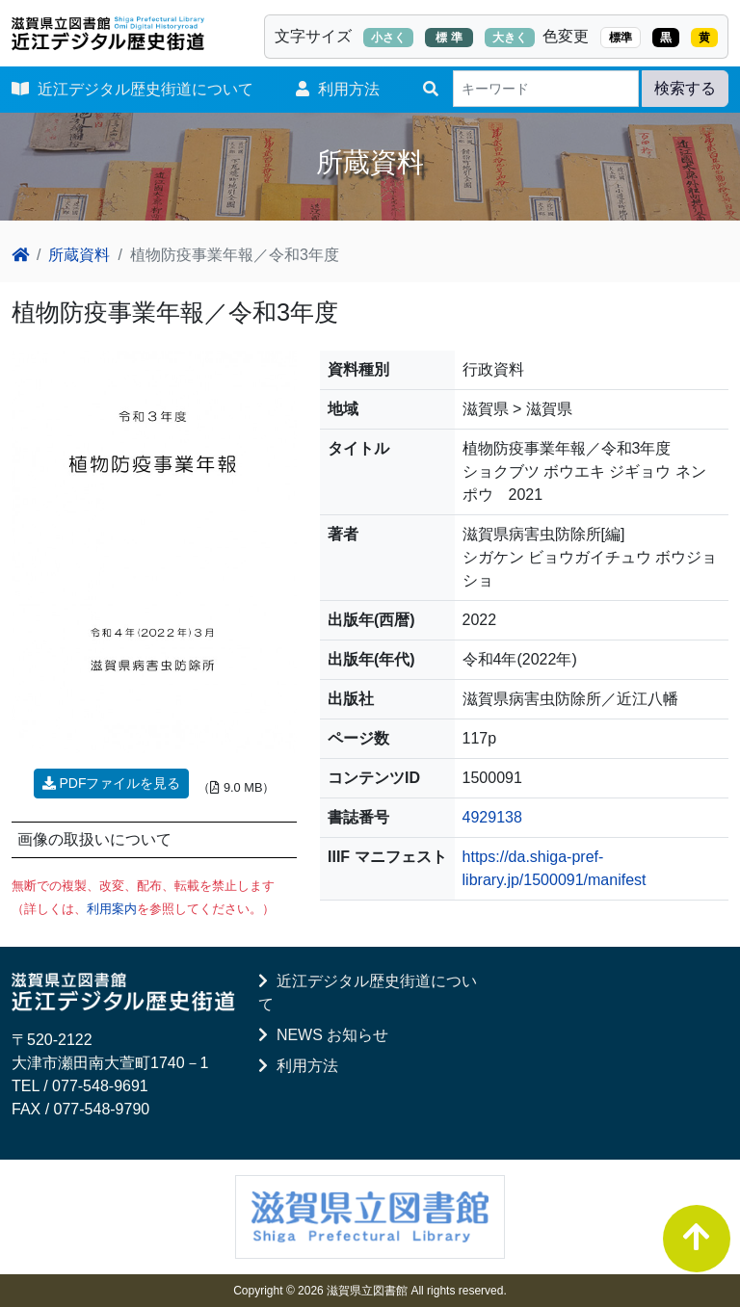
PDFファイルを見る (111, 783)
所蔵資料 (79, 255)
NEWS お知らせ (323, 1035)
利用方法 (338, 89)
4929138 (492, 817)
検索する (685, 88)
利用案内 (112, 909)
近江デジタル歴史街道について (132, 89)
